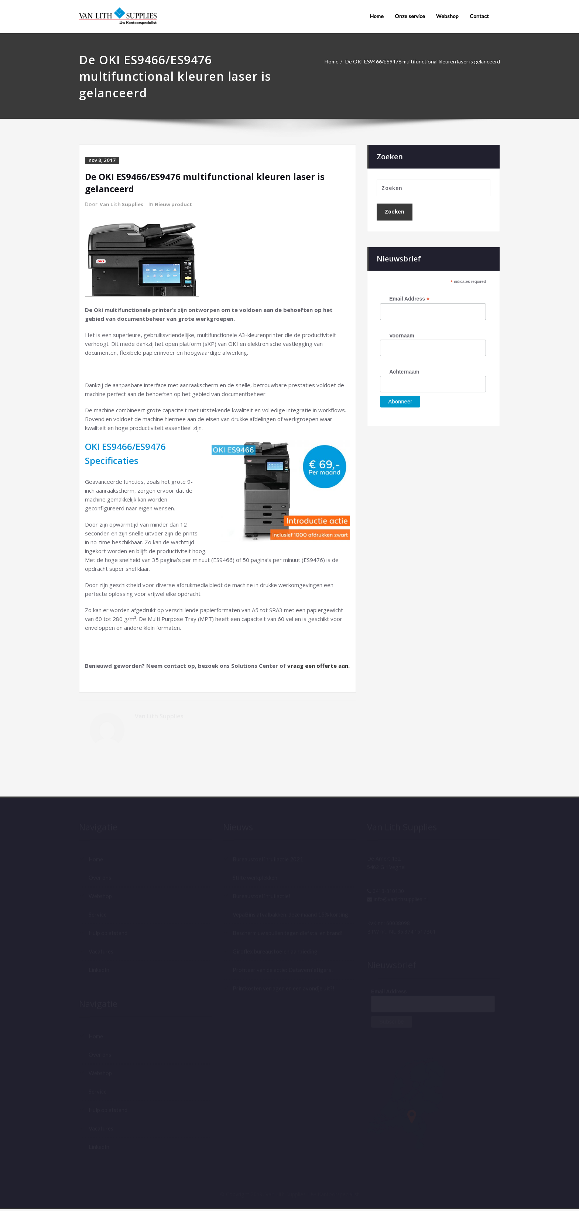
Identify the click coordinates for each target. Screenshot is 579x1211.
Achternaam (404, 372)
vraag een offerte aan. (318, 665)
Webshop (447, 16)
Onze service (410, 16)
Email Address (409, 299)
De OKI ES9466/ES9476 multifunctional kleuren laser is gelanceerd (417, 61)
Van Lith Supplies (122, 203)
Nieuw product (176, 203)
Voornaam (401, 336)
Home (377, 16)
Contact (479, 16)
